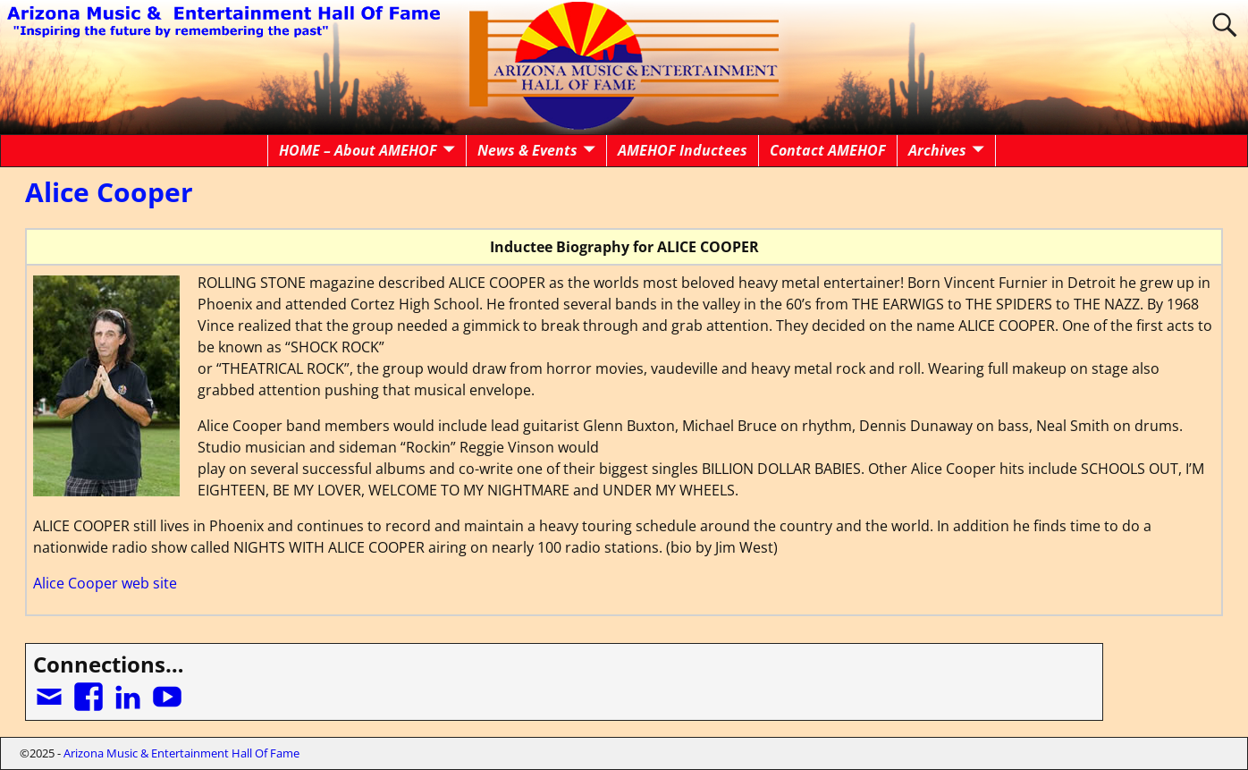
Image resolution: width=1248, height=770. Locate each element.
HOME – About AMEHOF (358, 150)
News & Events (527, 150)
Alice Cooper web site (105, 583)
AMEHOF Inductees (682, 150)
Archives (937, 150)
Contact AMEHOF (828, 150)
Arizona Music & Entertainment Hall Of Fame (181, 753)
